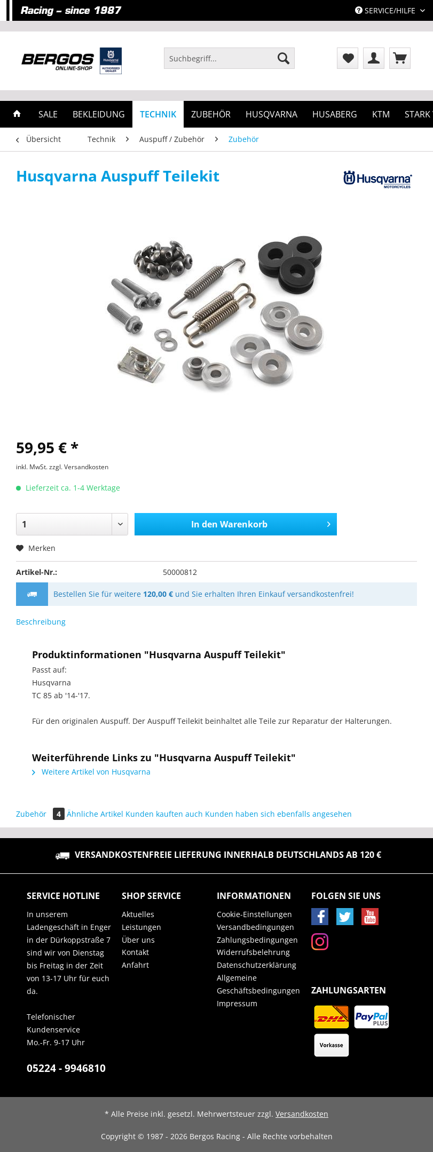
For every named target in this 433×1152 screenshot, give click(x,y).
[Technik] (158, 114)
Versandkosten (301, 1114)
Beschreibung (41, 622)
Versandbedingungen (255, 927)
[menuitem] (229, 63)
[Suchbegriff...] (229, 58)
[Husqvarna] (271, 114)
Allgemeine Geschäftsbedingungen (258, 984)
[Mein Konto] (373, 58)
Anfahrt (135, 965)
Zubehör (41, 814)
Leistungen (141, 927)
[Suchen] (283, 58)
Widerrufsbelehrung (253, 952)
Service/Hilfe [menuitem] (386, 10)
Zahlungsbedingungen (257, 940)
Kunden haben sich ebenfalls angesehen (278, 814)
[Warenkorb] (400, 58)
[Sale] (48, 114)
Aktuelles (138, 914)
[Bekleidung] (98, 114)
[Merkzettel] (347, 58)
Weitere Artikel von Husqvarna (91, 772)
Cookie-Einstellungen (254, 914)
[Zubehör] (211, 114)
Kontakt (135, 952)
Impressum (237, 1003)
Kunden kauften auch (164, 814)
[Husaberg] (335, 114)
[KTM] (381, 114)
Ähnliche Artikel (95, 814)
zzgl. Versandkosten (78, 466)
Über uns (138, 940)
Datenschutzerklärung (256, 965)
